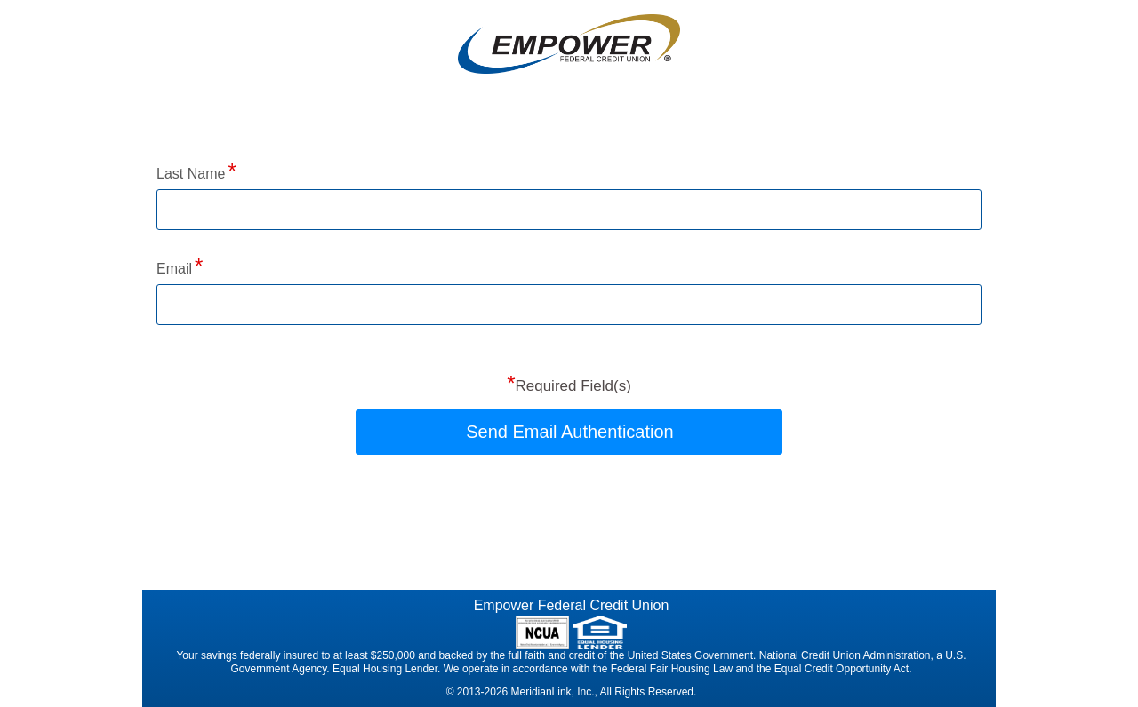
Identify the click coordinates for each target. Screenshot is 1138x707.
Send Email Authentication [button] (570, 431)
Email (174, 268)
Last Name (190, 173)
